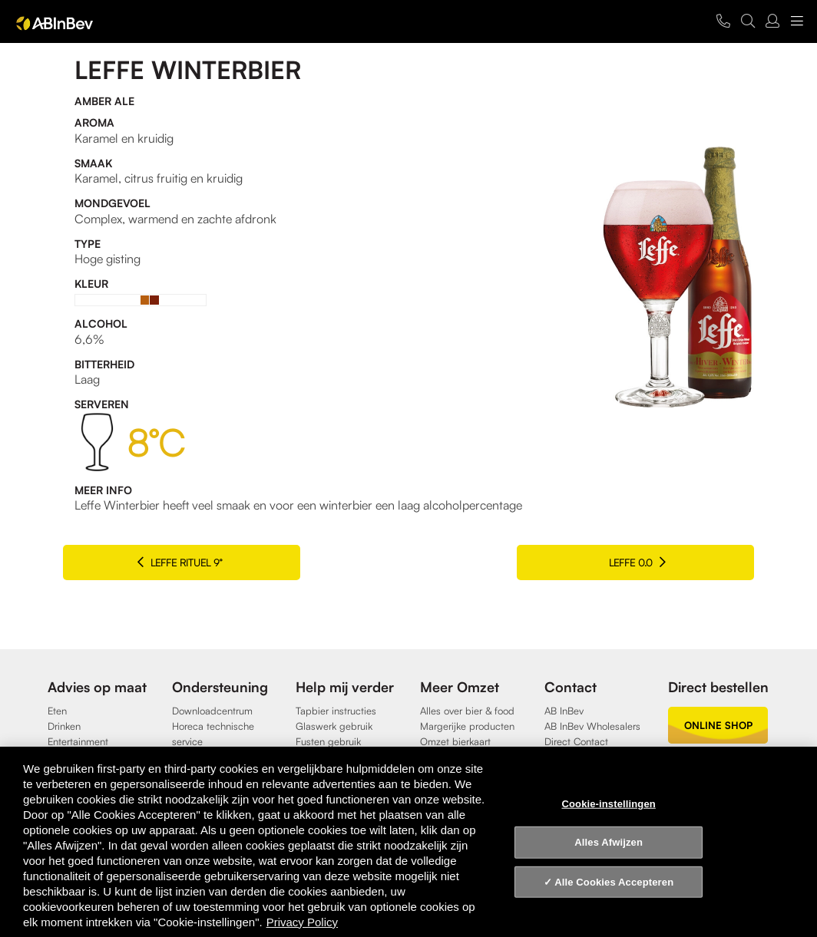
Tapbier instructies (336, 710)
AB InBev (564, 710)
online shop (718, 725)
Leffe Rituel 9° (146, 562)
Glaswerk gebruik (334, 726)
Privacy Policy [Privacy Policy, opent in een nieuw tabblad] (302, 922)
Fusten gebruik (328, 741)
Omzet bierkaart (455, 741)
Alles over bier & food (467, 710)
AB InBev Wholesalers (592, 726)
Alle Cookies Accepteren (613, 882)
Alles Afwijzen (608, 842)
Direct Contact (576, 741)
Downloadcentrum (212, 710)
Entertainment (78, 741)
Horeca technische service (213, 733)
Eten (57, 710)
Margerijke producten (467, 726)
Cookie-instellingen (608, 803)
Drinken (64, 726)
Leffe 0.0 (671, 562)
